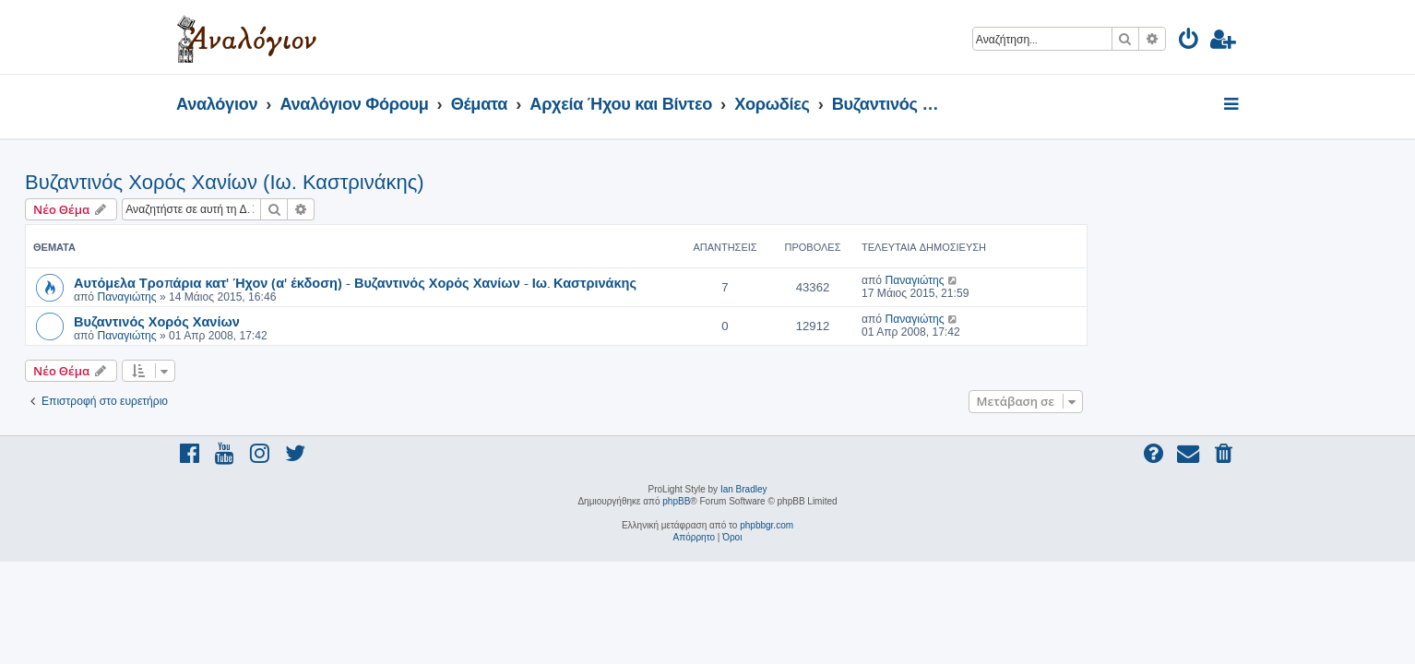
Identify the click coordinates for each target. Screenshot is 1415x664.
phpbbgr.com (766, 525)
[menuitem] (1189, 42)
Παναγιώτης (277, 296)
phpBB (676, 501)
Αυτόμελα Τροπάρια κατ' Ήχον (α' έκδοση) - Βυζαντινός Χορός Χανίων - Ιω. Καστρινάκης (506, 282)
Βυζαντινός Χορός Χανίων (308, 321)
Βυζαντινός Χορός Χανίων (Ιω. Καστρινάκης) (376, 182)
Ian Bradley (743, 489)
